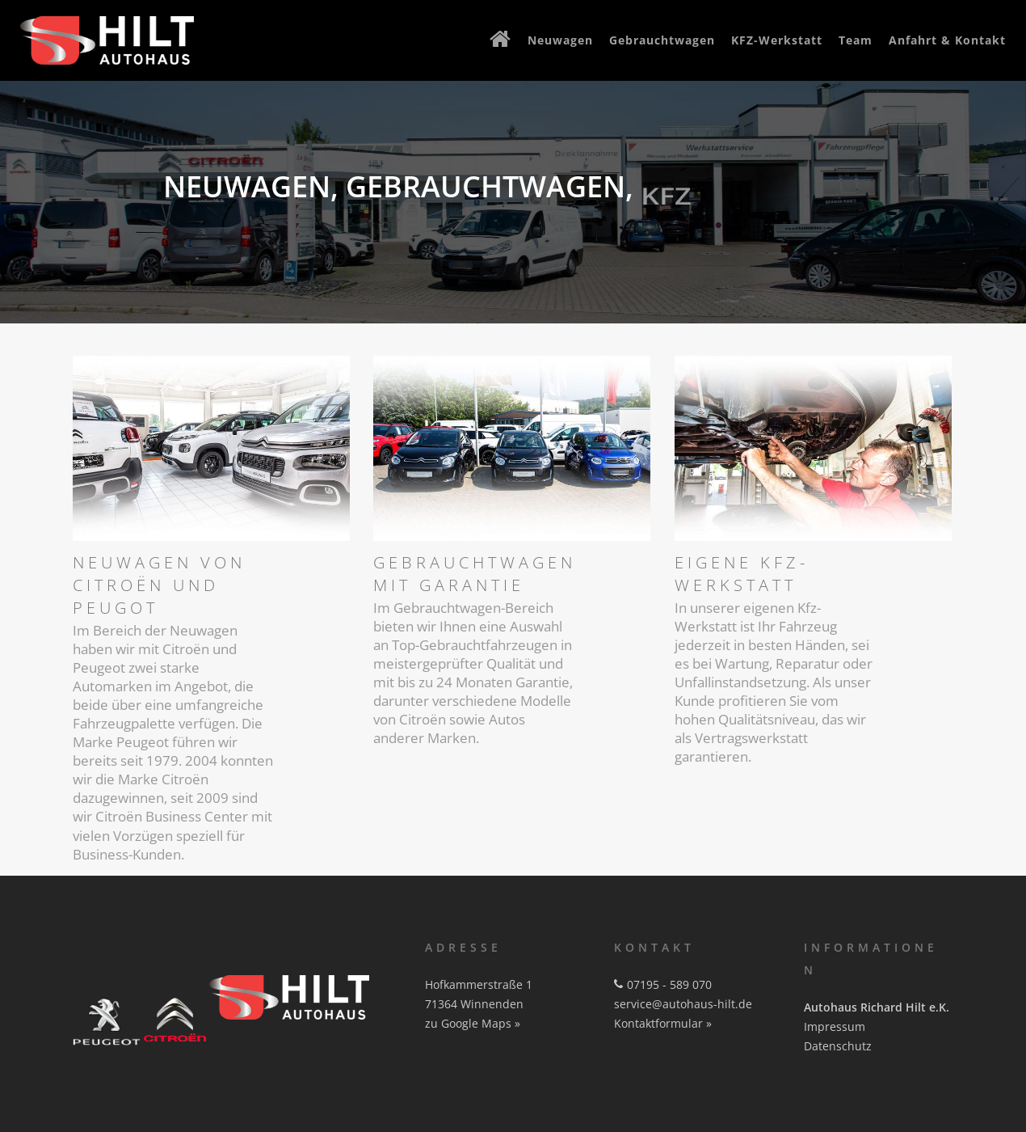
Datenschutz (838, 1046)
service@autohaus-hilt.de (683, 1004)
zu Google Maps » (472, 1023)
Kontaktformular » (663, 1023)
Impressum (834, 1026)
